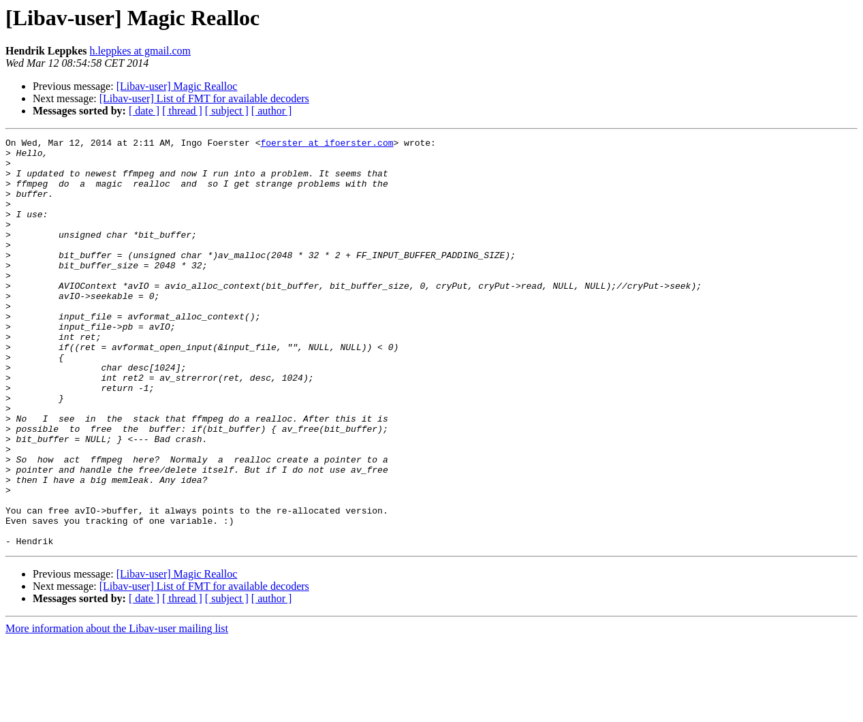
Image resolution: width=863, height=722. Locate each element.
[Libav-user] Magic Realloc (177, 86)
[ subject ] (227, 110)
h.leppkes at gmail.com (140, 51)
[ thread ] (182, 110)
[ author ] (271, 110)
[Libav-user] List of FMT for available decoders (204, 98)
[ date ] (144, 110)
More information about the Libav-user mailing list (116, 710)
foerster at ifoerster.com (326, 144)
